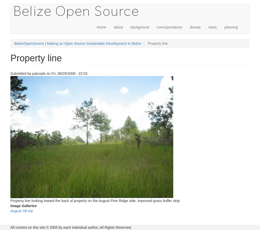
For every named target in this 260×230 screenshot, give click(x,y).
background (140, 27)
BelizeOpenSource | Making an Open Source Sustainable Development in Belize (77, 43)
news (212, 27)
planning (231, 27)
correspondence (169, 27)
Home (101, 27)
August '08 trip (21, 211)
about (118, 27)
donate (195, 27)
